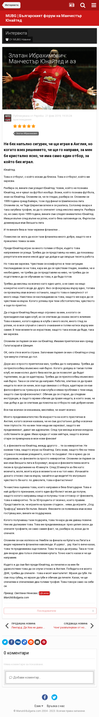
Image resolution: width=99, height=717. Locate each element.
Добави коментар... (25, 677)
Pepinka (39, 115)
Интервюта (16, 33)
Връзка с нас (56, 706)
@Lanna (44, 593)
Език (39, 706)
